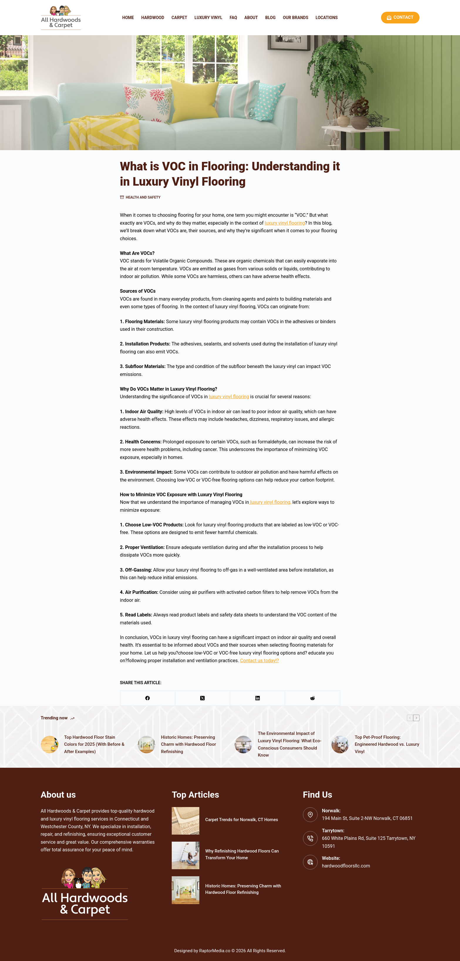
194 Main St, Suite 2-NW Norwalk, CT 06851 (367, 818)
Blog (270, 17)
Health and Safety (143, 197)
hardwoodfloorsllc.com (346, 866)
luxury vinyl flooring (285, 223)
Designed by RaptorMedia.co (202, 950)
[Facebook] (147, 698)
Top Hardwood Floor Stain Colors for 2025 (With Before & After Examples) (94, 745)
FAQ (233, 17)
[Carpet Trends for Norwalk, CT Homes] (185, 821)
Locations (327, 17)
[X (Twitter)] (202, 698)
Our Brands (295, 17)
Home (128, 17)
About (251, 17)
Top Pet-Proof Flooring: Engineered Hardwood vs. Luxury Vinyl (387, 745)
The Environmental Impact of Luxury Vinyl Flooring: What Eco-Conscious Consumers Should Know (289, 744)
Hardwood (152, 17)
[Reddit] (312, 698)
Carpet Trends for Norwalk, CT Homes (242, 819)
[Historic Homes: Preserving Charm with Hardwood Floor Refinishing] (185, 890)
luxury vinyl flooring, (270, 502)
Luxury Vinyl (209, 17)
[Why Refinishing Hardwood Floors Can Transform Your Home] (185, 855)
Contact (400, 17)
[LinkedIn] (257, 698)
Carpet (179, 17)
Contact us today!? (259, 660)
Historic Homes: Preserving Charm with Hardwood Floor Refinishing (188, 745)
